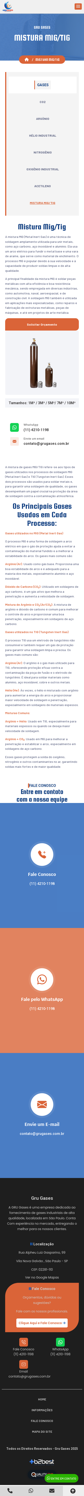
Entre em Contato (61, 1478)
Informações (42, 1410)
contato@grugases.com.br (46, 443)
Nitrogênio (43, 152)
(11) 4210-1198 (36, 430)
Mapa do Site (42, 1431)
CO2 (43, 102)
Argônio (42, 119)
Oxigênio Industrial (42, 169)
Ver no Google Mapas (42, 1277)
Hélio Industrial (42, 135)
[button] (78, 6)
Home (42, 1399)
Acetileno (42, 186)
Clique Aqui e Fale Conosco (42, 1323)
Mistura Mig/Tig (42, 203)
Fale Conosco (42, 1421)
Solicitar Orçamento (42, 324)
